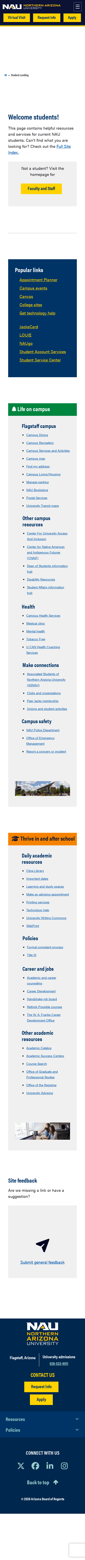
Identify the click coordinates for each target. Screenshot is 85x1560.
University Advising (39, 1092)
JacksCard (28, 326)
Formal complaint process (45, 947)
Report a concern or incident (46, 751)
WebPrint (32, 925)
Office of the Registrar (41, 1085)
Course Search (36, 1063)
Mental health (35, 631)
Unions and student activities (47, 708)
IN (6, 75)
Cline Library (35, 870)
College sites (30, 304)
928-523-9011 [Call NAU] (59, 1363)
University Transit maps (42, 505)
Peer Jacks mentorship (42, 700)
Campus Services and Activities (48, 450)
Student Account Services (42, 351)
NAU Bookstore (37, 490)
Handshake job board (42, 999)
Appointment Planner (38, 279)
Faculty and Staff (41, 188)
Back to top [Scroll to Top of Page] (38, 1482)
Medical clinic (35, 623)
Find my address (38, 466)
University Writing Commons (46, 917)
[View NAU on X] (20, 1465)
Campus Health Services (43, 615)
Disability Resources (41, 579)
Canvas (26, 296)
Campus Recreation (40, 442)
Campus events (33, 288)
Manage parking (37, 482)
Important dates (37, 878)
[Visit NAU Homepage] (42, 1334)
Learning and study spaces (45, 886)
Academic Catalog (38, 1048)
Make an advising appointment (47, 894)
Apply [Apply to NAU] (41, 1399)
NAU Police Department (42, 730)
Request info (47, 17)
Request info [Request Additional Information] (41, 1386)
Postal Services (36, 497)
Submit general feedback (42, 1262)
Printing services (37, 902)
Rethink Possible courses (44, 1006)
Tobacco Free (35, 639)
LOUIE (25, 335)
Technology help (37, 910)
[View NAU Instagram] (64, 1465)
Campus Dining (37, 434)
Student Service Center (40, 360)
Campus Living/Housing (43, 474)
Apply (72, 17)
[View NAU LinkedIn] (49, 1465)
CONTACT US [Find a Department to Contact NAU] (43, 1374)
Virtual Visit (16, 17)
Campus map (35, 458)
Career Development (41, 991)
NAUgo (26, 343)
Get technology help (37, 313)
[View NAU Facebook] (35, 1465)
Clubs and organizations (44, 693)
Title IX (31, 955)
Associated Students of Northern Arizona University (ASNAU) (46, 679)
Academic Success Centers (45, 1055)
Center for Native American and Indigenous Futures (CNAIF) (46, 552)
